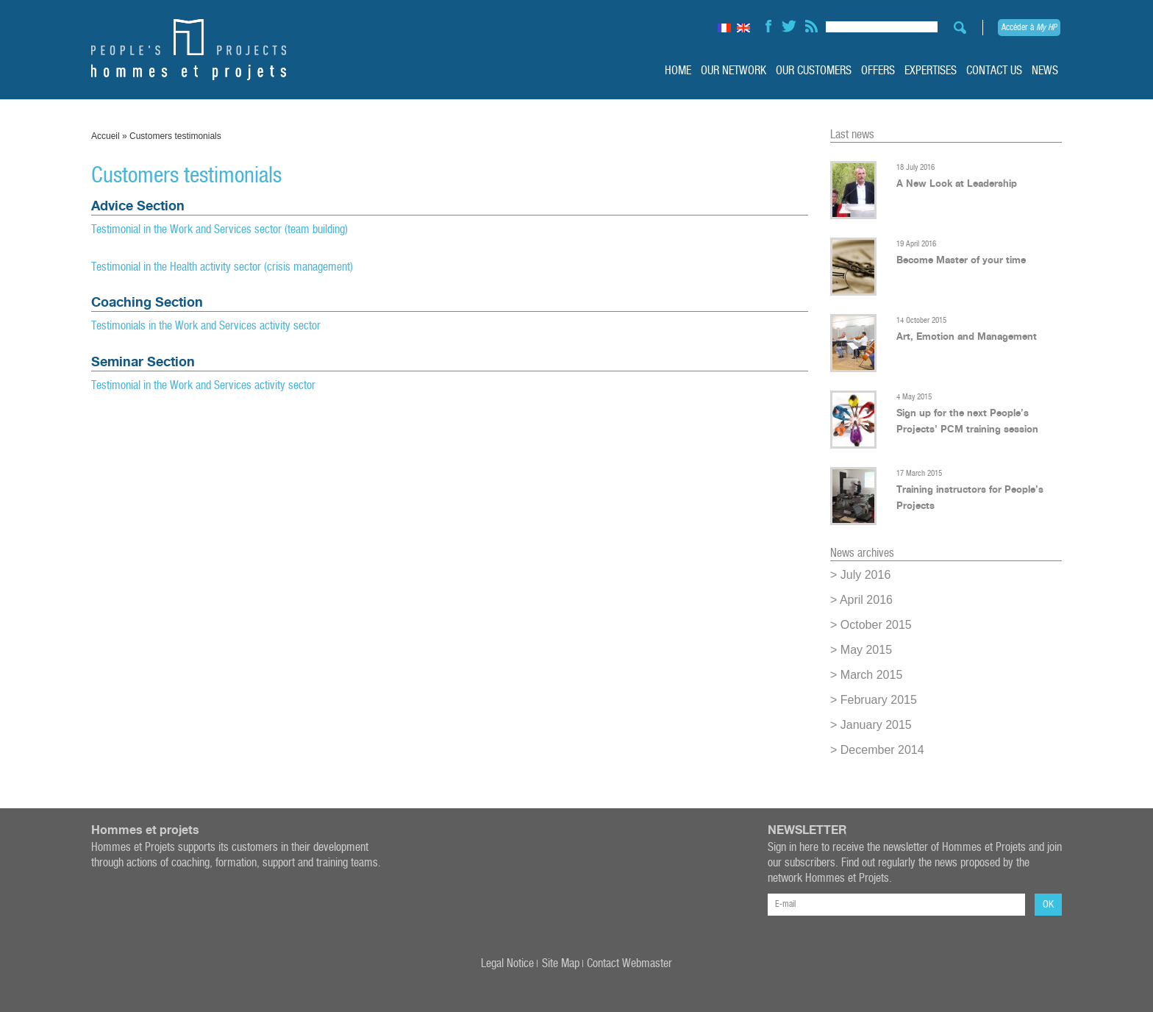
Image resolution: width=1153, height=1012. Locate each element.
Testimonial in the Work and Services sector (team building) (221, 230)
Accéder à (1029, 27)
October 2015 (876, 625)
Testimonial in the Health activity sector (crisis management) (222, 267)
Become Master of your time (961, 260)
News (1045, 71)
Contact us (994, 71)
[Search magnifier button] (956, 27)
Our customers (814, 71)
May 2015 (866, 650)
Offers (878, 71)
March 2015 (871, 675)
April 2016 (866, 600)
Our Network (733, 71)
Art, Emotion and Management (966, 336)
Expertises (930, 71)
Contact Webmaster (629, 964)
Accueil (105, 136)
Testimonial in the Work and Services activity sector (203, 386)
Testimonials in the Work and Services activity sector (206, 326)
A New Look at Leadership (956, 183)
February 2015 (878, 700)
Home (678, 71)
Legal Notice (507, 964)
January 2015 (876, 725)
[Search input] (882, 24)
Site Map (560, 964)
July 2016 (865, 575)
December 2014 (882, 750)
